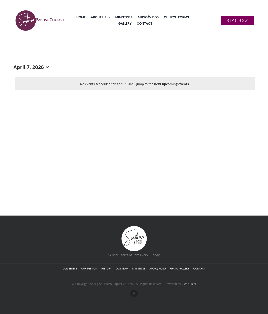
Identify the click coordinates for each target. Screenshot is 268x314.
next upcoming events (171, 84)
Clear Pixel (189, 284)
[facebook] (134, 293)
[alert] (135, 83)
